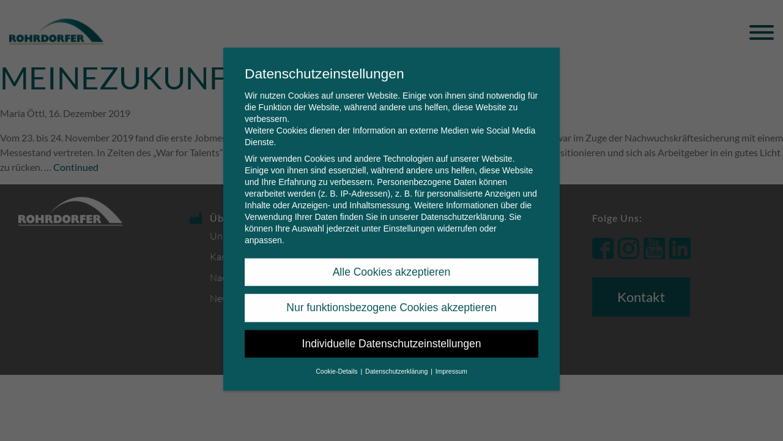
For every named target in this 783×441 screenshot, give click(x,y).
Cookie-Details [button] (337, 360)
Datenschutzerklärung (462, 206)
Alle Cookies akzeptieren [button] (392, 261)
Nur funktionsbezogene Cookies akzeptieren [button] (391, 297)
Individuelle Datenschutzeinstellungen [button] (391, 333)
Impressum (451, 360)
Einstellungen (408, 218)
